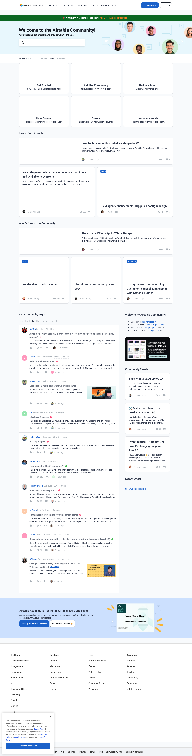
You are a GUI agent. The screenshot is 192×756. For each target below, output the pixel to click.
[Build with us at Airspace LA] (44, 280)
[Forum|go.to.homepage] (31, 5)
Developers (132, 672)
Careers (14, 705)
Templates (132, 683)
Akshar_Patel (35, 381)
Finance (54, 689)
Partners (131, 660)
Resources (132, 655)
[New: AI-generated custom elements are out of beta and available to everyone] (57, 192)
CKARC (32, 329)
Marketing (55, 666)
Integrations (17, 666)
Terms (92, 751)
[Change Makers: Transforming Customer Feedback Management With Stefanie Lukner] (148, 280)
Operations (55, 672)
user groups (149, 327)
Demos (91, 677)
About (14, 700)
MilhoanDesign (36, 437)
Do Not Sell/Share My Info (110, 751)
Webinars (93, 689)
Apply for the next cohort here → (115, 17)
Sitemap (71, 751)
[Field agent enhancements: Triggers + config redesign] (135, 192)
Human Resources (59, 677)
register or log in (149, 321)
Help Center (117, 5)
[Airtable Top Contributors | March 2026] (96, 280)
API (62, 751)
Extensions (16, 672)
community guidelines (154, 324)
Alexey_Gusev (35, 461)
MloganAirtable (36, 485)
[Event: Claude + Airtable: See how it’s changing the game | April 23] (147, 454)
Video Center (94, 672)
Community (132, 677)
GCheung (33, 559)
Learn (91, 655)
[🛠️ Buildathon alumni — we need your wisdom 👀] (147, 418)
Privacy (82, 751)
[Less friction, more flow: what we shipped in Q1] (96, 151)
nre (30, 412)
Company (15, 694)
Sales (52, 683)
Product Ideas (82, 5)
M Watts (33, 510)
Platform (15, 655)
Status (14, 717)
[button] (150, 5)
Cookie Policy (39, 737)
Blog (13, 711)
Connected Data (19, 689)
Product (54, 660)
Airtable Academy (97, 660)
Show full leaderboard (136, 489)
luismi (32, 356)
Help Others (54, 321)
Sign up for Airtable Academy (34, 623)
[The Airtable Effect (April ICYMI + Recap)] (96, 241)
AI (12, 683)
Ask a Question (152, 330)
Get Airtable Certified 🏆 (62, 623)
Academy (105, 5)
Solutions (54, 655)
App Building (17, 677)
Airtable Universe (135, 689)
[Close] (50, 725)
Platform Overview (20, 660)
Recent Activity (26, 321)
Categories (41, 321)
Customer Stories (96, 683)
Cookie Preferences (134, 751)
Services (131, 666)
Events (95, 5)
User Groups (68, 5)
